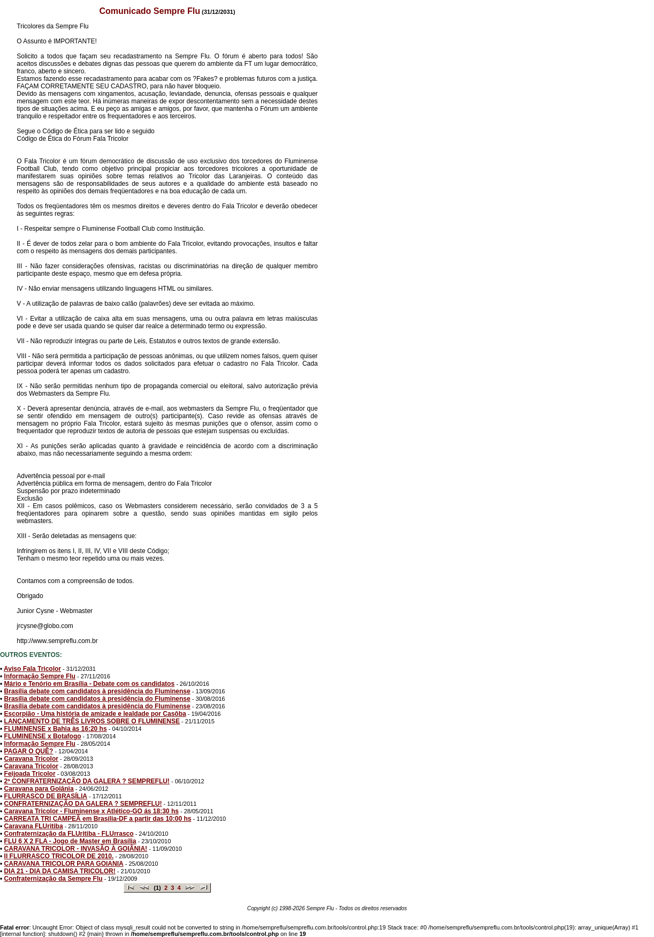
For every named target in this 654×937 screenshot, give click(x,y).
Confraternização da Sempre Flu (53, 878)
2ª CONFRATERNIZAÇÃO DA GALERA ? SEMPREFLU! (87, 781)
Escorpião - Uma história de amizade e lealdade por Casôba (95, 713)
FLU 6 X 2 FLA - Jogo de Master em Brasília (70, 841)
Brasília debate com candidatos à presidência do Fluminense (97, 691)
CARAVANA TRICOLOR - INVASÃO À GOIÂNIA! (76, 848)
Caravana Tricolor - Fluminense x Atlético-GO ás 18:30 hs (91, 811)
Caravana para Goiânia (39, 788)
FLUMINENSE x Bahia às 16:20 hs (55, 728)
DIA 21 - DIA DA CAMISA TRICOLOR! (60, 871)
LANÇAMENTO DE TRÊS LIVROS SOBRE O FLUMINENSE (92, 721)
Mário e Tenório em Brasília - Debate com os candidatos (89, 683)
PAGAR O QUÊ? (29, 751)
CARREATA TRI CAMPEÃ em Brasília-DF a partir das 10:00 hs (98, 818)
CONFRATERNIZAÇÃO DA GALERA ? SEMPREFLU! (83, 803)
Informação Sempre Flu (39, 676)
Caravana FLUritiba (33, 826)
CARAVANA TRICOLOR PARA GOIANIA (64, 863)
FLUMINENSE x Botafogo (42, 736)
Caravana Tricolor (31, 758)
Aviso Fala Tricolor (32, 668)
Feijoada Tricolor (30, 773)
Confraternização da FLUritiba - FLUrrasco (69, 833)
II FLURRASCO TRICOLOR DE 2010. (59, 856)
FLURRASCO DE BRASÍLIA (45, 796)
